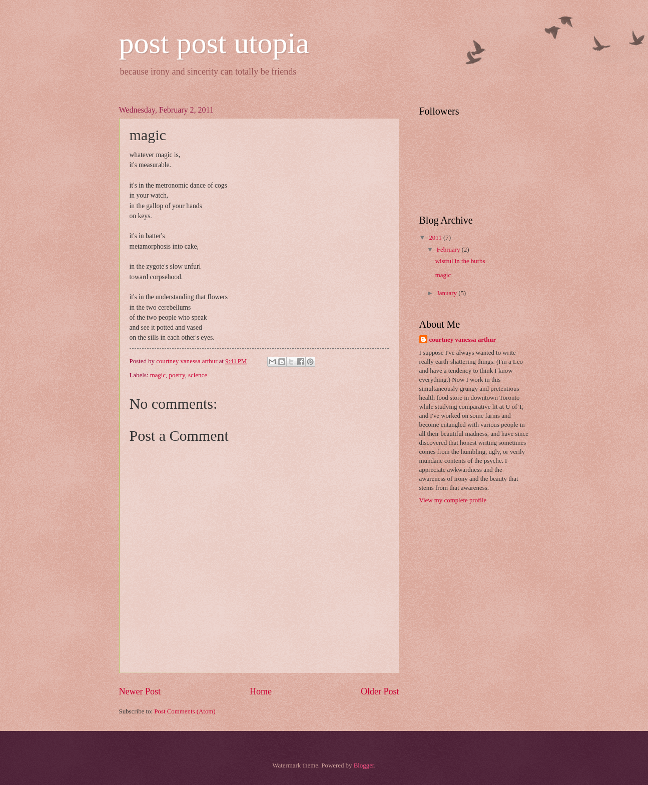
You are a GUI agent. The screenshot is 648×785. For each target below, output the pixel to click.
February (449, 249)
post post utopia (214, 43)
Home (261, 691)
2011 (436, 237)
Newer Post (140, 691)
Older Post (380, 691)
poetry (177, 375)
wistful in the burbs (460, 261)
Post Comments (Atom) (184, 711)
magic (158, 375)
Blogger (364, 765)
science (197, 375)
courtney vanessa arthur (462, 339)
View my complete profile (453, 500)
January (447, 293)
